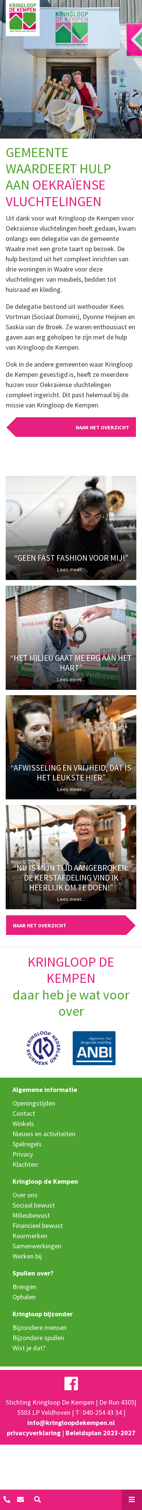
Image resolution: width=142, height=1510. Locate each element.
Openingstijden (33, 1103)
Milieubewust (31, 1215)
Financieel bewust (37, 1225)
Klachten (24, 1164)
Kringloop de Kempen (45, 1181)
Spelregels (27, 1144)
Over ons (24, 1195)
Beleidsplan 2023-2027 (101, 1432)
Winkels (23, 1123)
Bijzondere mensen (39, 1327)
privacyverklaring (34, 1432)
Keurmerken (29, 1235)
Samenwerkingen (36, 1246)
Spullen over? (32, 1273)
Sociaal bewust (33, 1205)
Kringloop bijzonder (42, 1313)
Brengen (24, 1286)
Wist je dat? (28, 1347)
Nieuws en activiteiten (43, 1133)
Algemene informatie (44, 1089)
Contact (23, 1113)
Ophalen (24, 1297)
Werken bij (27, 1256)
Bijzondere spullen (38, 1337)
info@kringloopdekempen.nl (71, 1422)
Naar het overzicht (102, 427)
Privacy (22, 1154)
